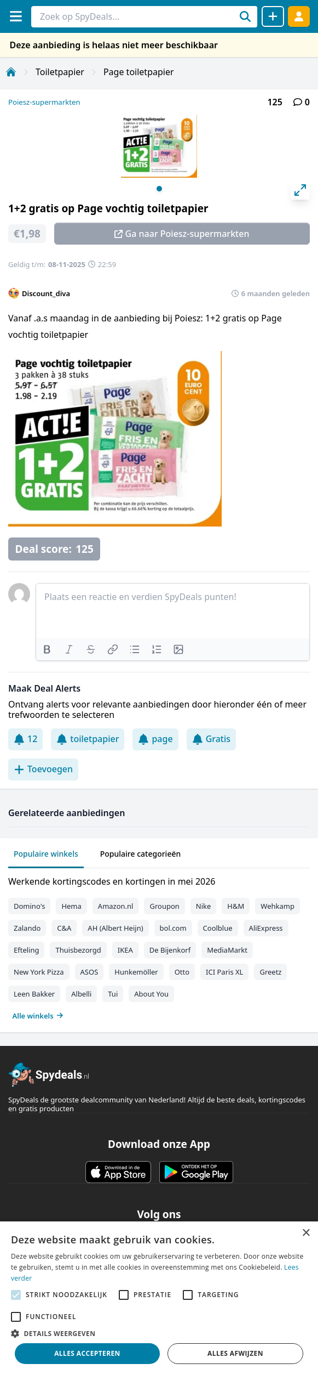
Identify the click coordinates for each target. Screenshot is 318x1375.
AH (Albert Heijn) (115, 928)
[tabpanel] (159, 946)
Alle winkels (38, 1016)
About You (151, 994)
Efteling (26, 950)
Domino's (29, 906)
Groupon (164, 906)
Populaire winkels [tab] (46, 853)
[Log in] (299, 16)
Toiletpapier (60, 72)
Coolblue (218, 928)
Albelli (81, 994)
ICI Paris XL (224, 972)
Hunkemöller (136, 972)
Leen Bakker (34, 994)
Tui (113, 994)
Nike (203, 906)
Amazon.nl (116, 906)
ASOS (89, 972)
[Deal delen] (273, 16)
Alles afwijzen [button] (235, 1353)
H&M (235, 906)
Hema (71, 906)
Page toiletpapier (138, 72)
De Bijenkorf (169, 950)
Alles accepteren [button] (87, 1353)
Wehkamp (277, 906)
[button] (159, 1333)
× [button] (306, 1233)
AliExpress (266, 928)
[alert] (159, 1298)
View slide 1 (159, 188)
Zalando (27, 928)
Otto (182, 972)
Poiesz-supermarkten (44, 102)
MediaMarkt (227, 950)
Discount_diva (46, 293)
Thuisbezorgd (78, 950)
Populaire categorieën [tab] (140, 853)
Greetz (270, 972)
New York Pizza (39, 972)
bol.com (173, 928)
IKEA (125, 950)
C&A (64, 928)
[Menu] (15, 16)
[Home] (10, 71)
